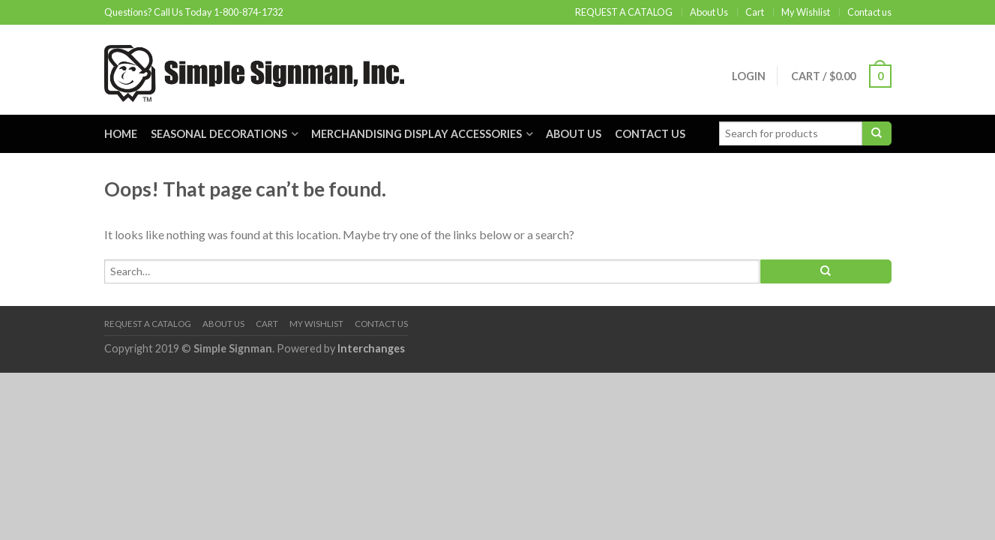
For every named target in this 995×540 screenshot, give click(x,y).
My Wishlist (805, 12)
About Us (709, 12)
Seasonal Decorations (219, 134)
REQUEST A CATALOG (624, 12)
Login (749, 76)
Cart (754, 12)
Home (120, 134)
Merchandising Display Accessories (416, 134)
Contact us (869, 12)
